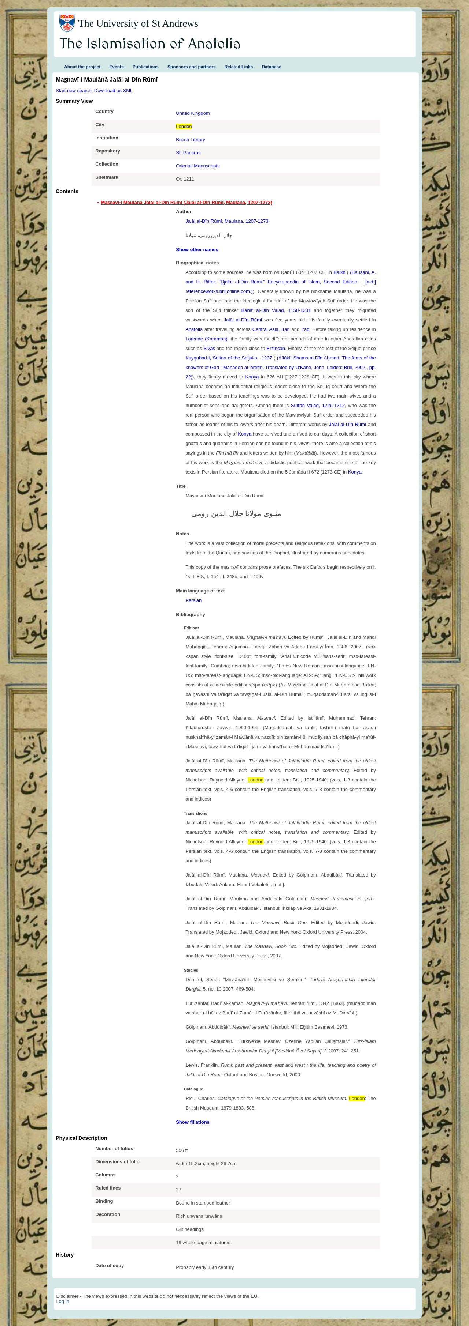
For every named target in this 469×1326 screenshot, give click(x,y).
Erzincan (275, 348)
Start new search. (74, 90)
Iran (285, 329)
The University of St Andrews (138, 23)
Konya (252, 377)
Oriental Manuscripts (197, 166)
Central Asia (265, 329)
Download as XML (113, 90)
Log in (62, 1301)
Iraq (305, 329)
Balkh (339, 272)
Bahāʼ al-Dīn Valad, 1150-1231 (276, 310)
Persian (193, 600)
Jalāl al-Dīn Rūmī (243, 320)
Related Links (238, 66)
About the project (82, 66)
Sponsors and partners (191, 66)
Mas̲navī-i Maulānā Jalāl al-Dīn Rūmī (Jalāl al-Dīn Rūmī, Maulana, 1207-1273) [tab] (186, 202)
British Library (190, 139)
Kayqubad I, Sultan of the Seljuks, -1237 (228, 358)
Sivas (209, 348)
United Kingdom (193, 113)
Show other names (197, 249)
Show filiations (193, 1122)
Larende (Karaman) (206, 339)
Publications (146, 66)
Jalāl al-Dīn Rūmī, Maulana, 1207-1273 (226, 221)
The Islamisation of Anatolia (150, 44)
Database (271, 66)
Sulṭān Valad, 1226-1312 (318, 405)
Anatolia (194, 329)
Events (116, 66)
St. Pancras (188, 152)
